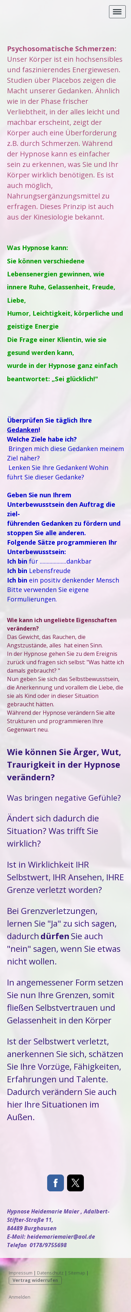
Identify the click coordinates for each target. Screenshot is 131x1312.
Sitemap (76, 1273)
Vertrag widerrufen (35, 1280)
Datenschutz (50, 1273)
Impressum (20, 1273)
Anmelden (19, 1297)
